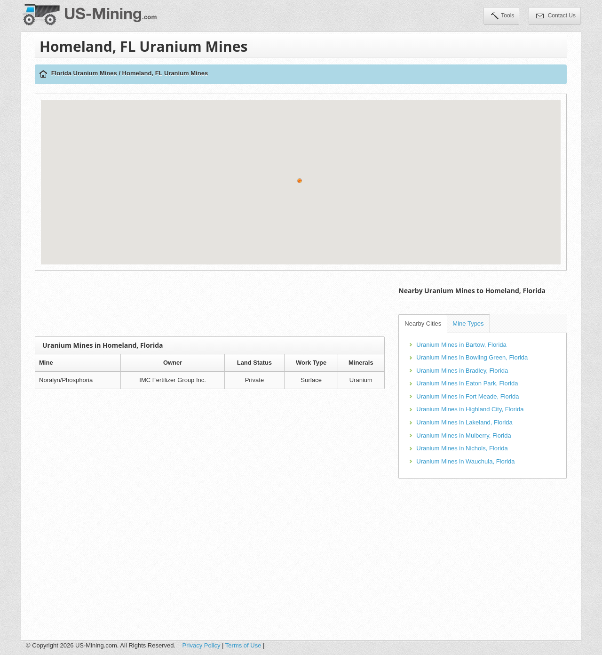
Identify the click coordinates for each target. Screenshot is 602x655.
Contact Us (556, 16)
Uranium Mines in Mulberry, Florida (463, 435)
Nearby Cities (422, 323)
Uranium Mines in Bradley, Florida (462, 370)
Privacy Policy (201, 645)
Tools (502, 16)
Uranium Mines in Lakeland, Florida (464, 422)
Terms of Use (243, 645)
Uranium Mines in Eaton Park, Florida (467, 383)
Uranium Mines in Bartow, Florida (461, 344)
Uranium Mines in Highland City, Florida (469, 409)
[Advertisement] (210, 303)
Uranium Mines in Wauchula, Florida (465, 461)
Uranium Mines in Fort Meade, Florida (467, 396)
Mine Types (467, 323)
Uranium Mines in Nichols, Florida (461, 448)
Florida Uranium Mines (84, 73)
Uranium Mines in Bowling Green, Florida (472, 357)
